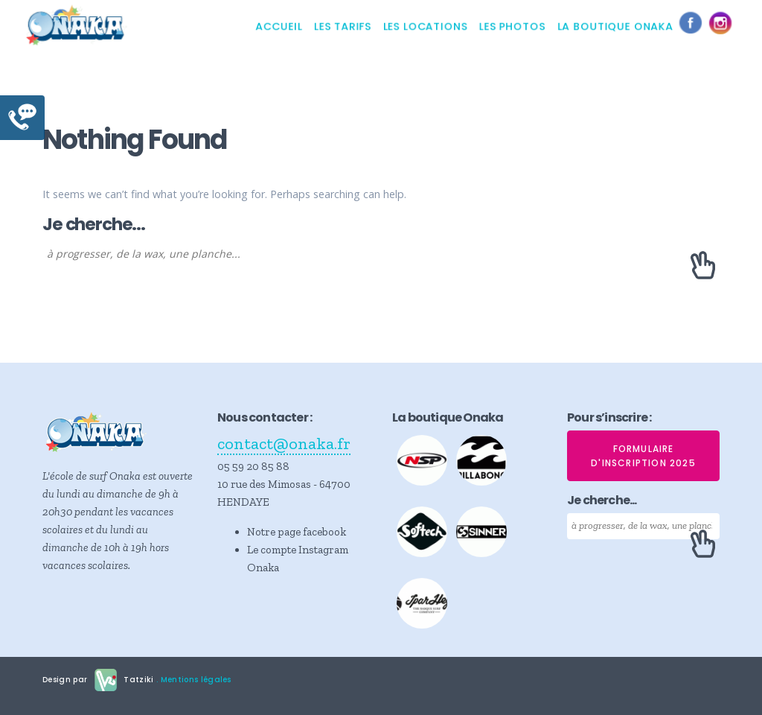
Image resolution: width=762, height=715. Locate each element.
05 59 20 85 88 (253, 466)
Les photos (512, 26)
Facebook (694, 26)
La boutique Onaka (615, 26)
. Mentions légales (192, 678)
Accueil (279, 26)
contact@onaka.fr (283, 443)
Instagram (724, 26)
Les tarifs (342, 26)
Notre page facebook (296, 531)
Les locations (425, 26)
